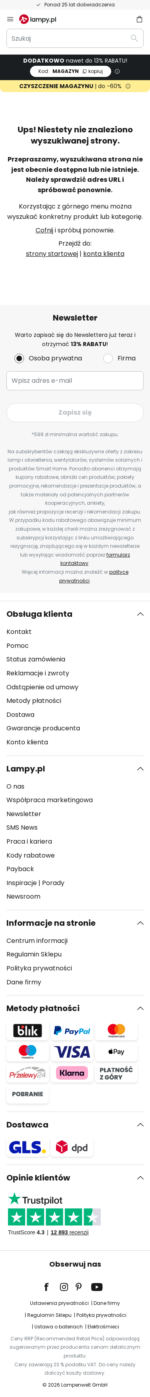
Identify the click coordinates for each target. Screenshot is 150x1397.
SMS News (22, 827)
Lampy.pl (25, 768)
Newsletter (23, 814)
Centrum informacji (37, 940)
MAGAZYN (70, 71)
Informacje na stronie (51, 923)
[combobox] (75, 38)
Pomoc (17, 645)
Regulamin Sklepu (34, 954)
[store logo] (42, 19)
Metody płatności (33, 700)
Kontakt (19, 631)
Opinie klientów (38, 1177)
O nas (15, 786)
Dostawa (20, 714)
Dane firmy (23, 982)
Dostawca (27, 1124)
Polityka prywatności (39, 968)
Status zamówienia (35, 659)
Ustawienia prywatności (59, 1303)
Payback (20, 869)
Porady (53, 882)
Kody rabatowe (30, 855)
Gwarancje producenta (43, 728)
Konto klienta (27, 742)
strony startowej (52, 253)
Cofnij (44, 230)
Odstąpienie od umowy (42, 687)
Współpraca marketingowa (49, 800)
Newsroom (23, 896)
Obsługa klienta (39, 614)
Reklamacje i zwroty (37, 673)
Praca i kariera (29, 841)
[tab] (75, 678)
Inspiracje (21, 882)
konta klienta (103, 253)
